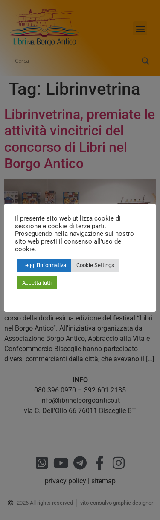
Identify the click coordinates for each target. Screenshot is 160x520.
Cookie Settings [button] (95, 265)
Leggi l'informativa (44, 265)
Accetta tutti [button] (37, 282)
